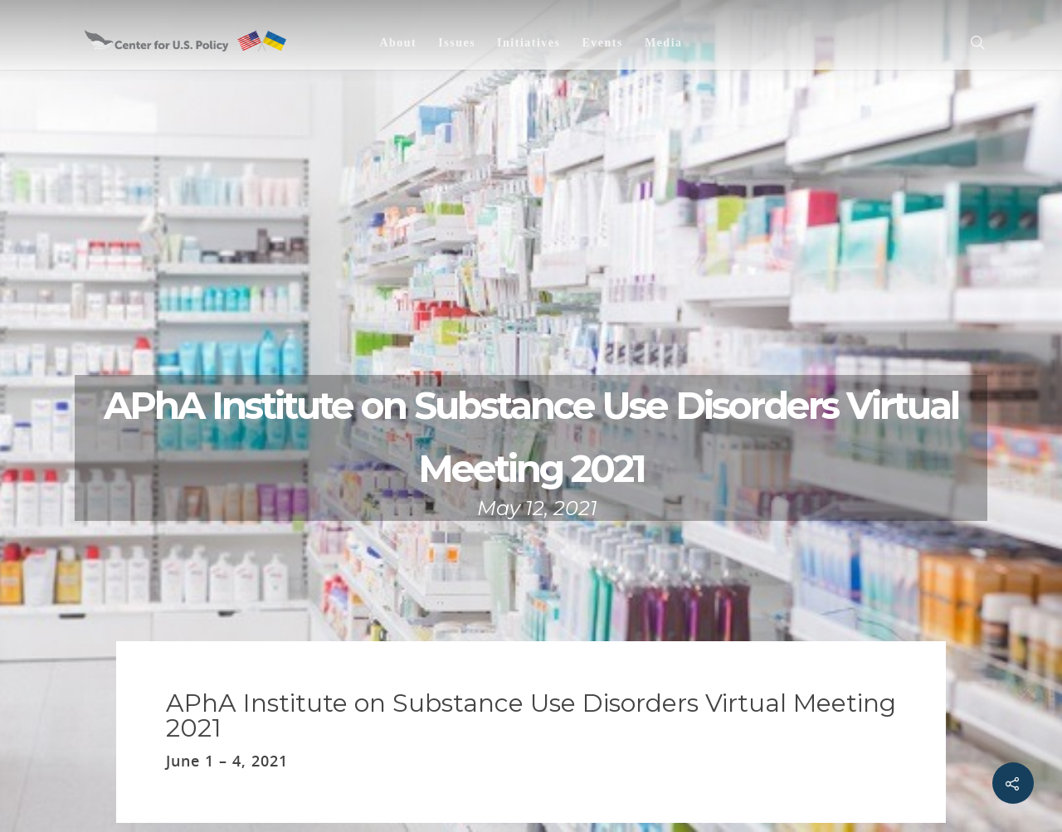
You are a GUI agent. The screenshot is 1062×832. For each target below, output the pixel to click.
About (398, 42)
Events (602, 42)
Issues (456, 42)
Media (664, 42)
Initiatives (528, 42)
